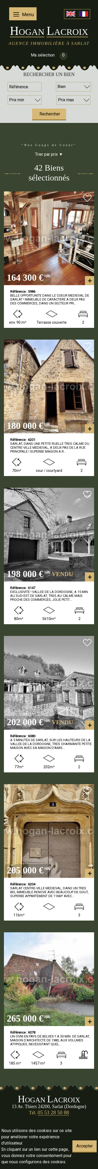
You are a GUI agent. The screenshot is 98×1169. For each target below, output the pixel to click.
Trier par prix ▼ (49, 154)
